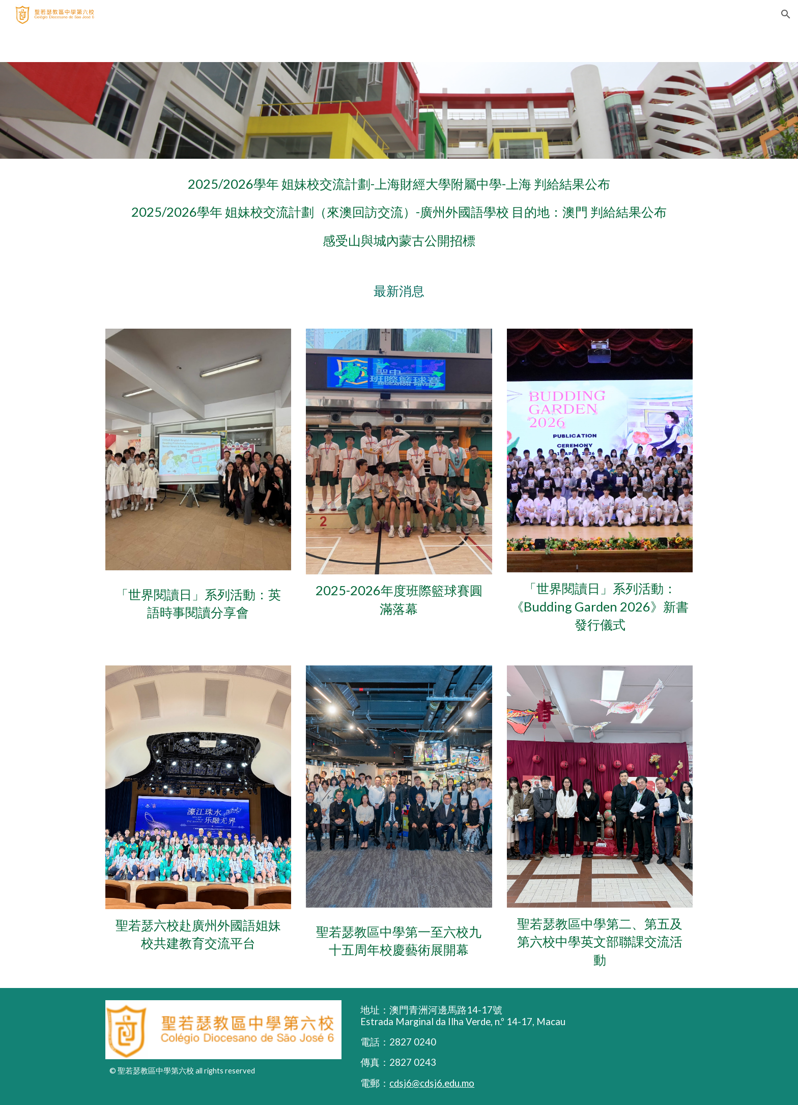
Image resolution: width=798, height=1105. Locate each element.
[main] (399, 212)
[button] (786, 14)
